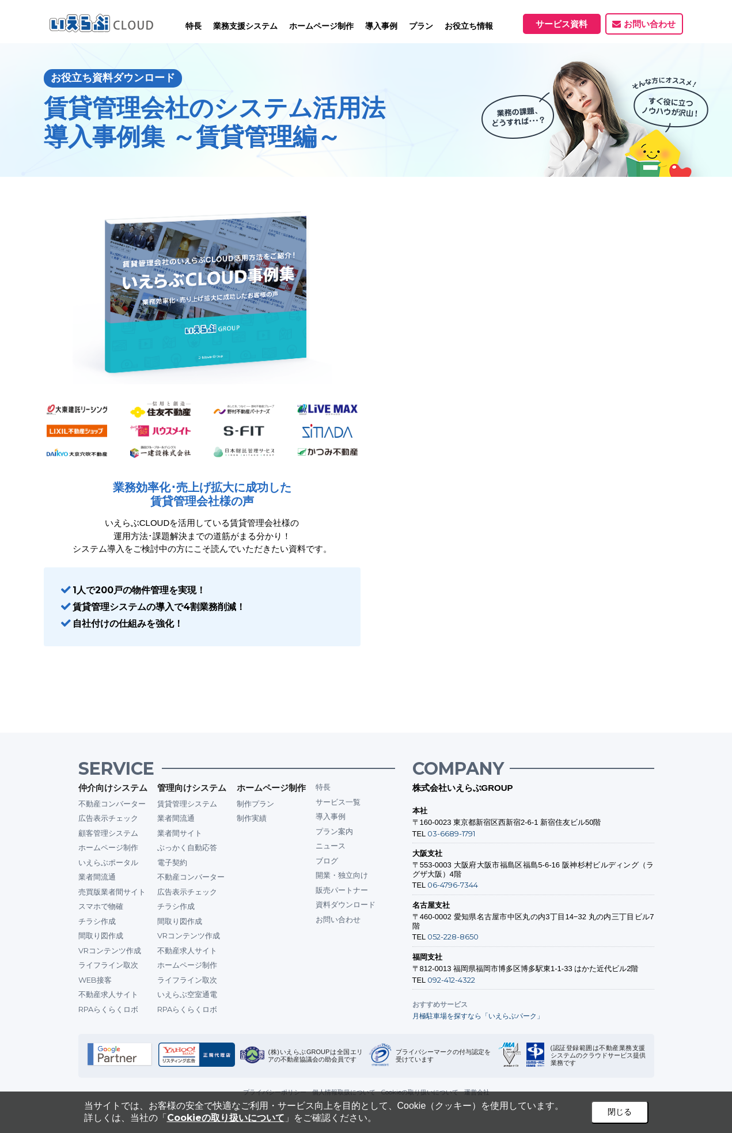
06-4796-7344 (452, 884)
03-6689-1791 (451, 833)
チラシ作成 (97, 921)
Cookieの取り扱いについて (226, 1117)
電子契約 (172, 862)
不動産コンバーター (112, 803)
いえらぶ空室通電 (187, 994)
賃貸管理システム (187, 803)
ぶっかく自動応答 (187, 847)
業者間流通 (97, 876)
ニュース (331, 845)
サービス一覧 (338, 801)
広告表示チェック (108, 818)
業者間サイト (179, 833)
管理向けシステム (191, 787)
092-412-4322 (451, 979)
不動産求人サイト (108, 994)
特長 (193, 26)
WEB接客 (95, 979)
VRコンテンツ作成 (109, 950)
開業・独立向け (342, 875)
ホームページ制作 (108, 847)
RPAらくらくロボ (108, 1009)
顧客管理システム (108, 833)
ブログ (327, 860)
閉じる (620, 1111)
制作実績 (252, 818)
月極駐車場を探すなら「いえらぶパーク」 (478, 1015)
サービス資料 (561, 23)
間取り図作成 (100, 935)
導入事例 (331, 816)
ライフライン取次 (108, 964)
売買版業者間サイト (112, 891)
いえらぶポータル (108, 862)
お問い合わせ (650, 23)
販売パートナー (342, 890)
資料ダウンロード (346, 904)
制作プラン (255, 803)
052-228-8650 (453, 936)
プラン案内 (334, 831)
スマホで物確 (100, 906)
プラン (421, 26)
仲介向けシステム (112, 787)
